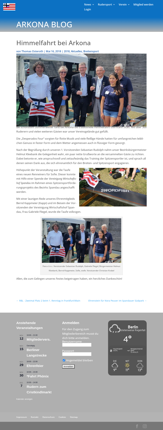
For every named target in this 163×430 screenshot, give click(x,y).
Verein (123, 4)
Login (87, 9)
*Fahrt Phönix (38, 376)
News (87, 4)
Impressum (21, 417)
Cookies (62, 417)
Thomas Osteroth (32, 51)
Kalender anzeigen (24, 399)
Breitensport (91, 51)
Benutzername (72, 341)
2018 (67, 51)
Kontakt (34, 417)
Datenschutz (48, 417)
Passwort (68, 351)
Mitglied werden (143, 4)
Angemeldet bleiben (78, 360)
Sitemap (74, 417)
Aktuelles (76, 51)
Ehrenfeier (35, 366)
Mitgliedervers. (39, 339)
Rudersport (105, 4)
